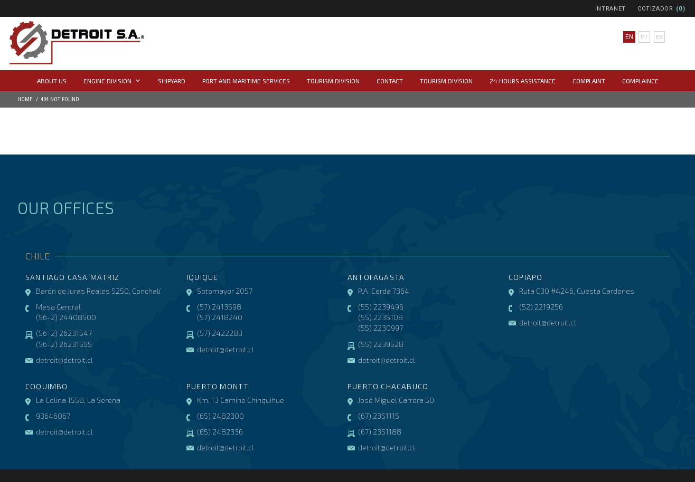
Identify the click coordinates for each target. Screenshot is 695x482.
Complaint (588, 80)
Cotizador (655, 8)
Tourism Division (333, 80)
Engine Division (112, 80)
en (629, 37)
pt (643, 37)
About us (52, 80)
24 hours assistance (523, 80)
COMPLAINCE (640, 80)
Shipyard (171, 80)
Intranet (610, 8)
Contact (390, 80)
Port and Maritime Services (246, 80)
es (659, 37)
